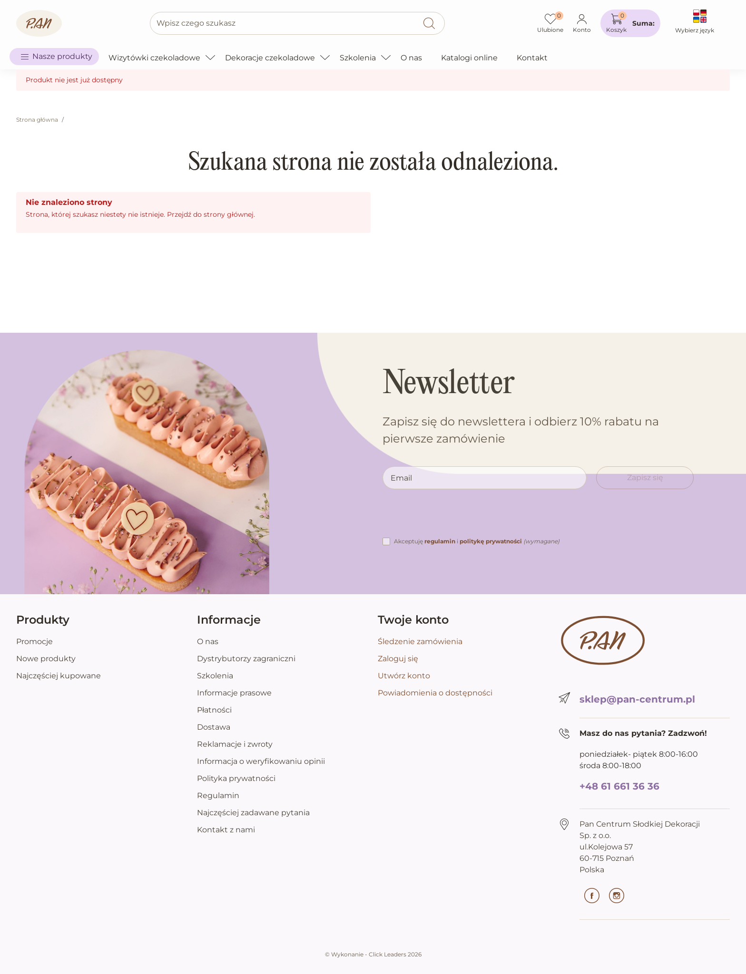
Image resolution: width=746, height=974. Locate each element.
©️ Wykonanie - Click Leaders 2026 (373, 954)
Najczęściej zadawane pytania (253, 812)
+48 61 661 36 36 (619, 786)
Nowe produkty (46, 658)
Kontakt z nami (226, 829)
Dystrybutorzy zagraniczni (246, 658)
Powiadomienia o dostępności (435, 692)
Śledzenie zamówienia (420, 641)
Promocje (34, 641)
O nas (207, 641)
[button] (630, 23)
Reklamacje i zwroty (235, 744)
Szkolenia (215, 675)
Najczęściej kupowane (58, 675)
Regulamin (218, 795)
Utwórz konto (404, 675)
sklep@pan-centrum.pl (637, 699)
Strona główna (37, 119)
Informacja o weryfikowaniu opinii (261, 761)
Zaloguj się (398, 658)
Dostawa (213, 727)
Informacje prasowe (234, 692)
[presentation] (455, 517)
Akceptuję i (477, 541)
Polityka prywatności (236, 778)
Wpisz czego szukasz (196, 23)
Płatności (214, 709)
